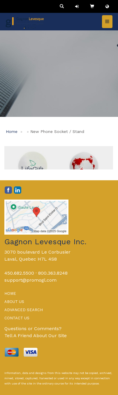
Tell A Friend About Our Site (35, 335)
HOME (10, 293)
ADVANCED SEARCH (23, 310)
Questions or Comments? (32, 328)
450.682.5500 (19, 273)
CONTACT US (16, 318)
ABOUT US (14, 301)
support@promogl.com (30, 280)
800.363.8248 (53, 273)
